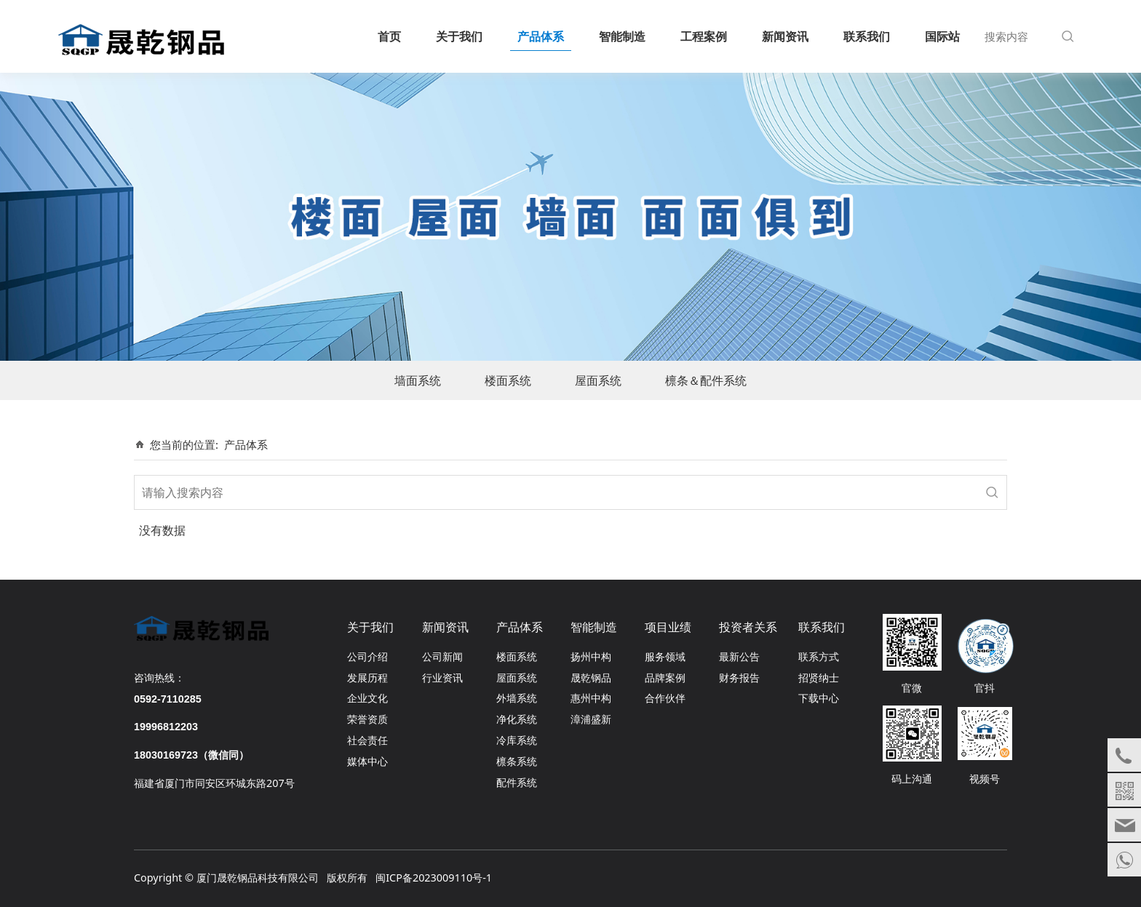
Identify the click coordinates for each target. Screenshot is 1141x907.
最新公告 (739, 656)
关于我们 (459, 36)
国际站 (942, 36)
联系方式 (818, 656)
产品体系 (540, 36)
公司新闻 (442, 656)
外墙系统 (516, 698)
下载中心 (818, 698)
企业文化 (367, 698)
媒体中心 (367, 761)
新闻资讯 (785, 36)
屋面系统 (598, 380)
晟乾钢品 (590, 677)
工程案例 (703, 36)
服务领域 (665, 656)
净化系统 (516, 719)
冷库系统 (516, 740)
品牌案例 (665, 677)
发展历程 (367, 677)
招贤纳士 (818, 677)
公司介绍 (367, 656)
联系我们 (866, 36)
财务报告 (739, 677)
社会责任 (367, 740)
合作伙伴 (665, 698)
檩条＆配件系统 (706, 380)
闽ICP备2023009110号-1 (433, 877)
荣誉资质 (367, 719)
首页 (389, 36)
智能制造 (622, 36)
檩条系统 (516, 761)
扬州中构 (590, 656)
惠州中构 (590, 698)
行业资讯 (442, 677)
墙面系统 (417, 380)
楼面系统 (508, 380)
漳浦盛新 (590, 719)
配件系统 (516, 782)
